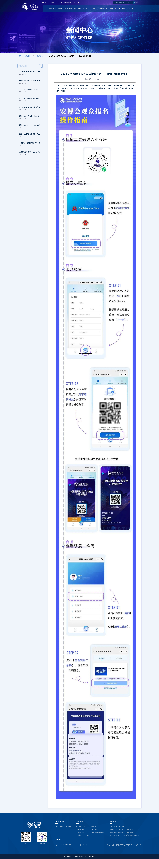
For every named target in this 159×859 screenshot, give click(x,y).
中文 (46, 2)
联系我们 (130, 8)
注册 (140, 2)
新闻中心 (59, 8)
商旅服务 (121, 8)
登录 (137, 2)
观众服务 (77, 8)
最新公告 (40, 56)
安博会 (51, 8)
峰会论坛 (103, 8)
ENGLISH (53, 2)
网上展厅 (86, 8)
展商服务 (68, 8)
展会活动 (112, 8)
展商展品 (95, 8)
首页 (45, 8)
